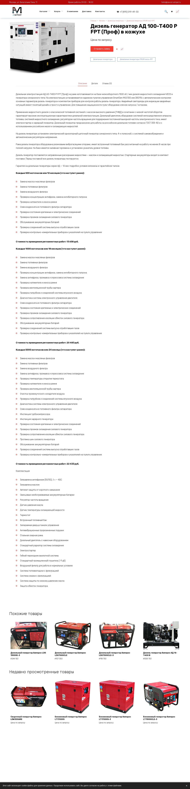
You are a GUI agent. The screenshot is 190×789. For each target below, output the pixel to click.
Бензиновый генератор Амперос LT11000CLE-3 (157, 721)
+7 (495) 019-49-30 (129, 12)
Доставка (86, 11)
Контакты (100, 11)
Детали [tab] (95, 84)
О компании (72, 11)
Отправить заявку (103, 49)
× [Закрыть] (186, 785)
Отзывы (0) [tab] (109, 84)
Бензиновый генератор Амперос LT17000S (68, 721)
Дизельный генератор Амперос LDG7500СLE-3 (117, 655)
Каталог (43, 11)
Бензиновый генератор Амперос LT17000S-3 (113, 721)
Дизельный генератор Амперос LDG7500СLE (72, 655)
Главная (94, 21)
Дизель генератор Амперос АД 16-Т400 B (161, 655)
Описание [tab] (80, 84)
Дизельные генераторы (119, 21)
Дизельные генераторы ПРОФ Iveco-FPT (148, 21)
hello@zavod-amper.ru (171, 2)
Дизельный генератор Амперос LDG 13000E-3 (28, 655)
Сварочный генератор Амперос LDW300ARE (28, 721)
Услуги (57, 11)
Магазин (103, 21)
